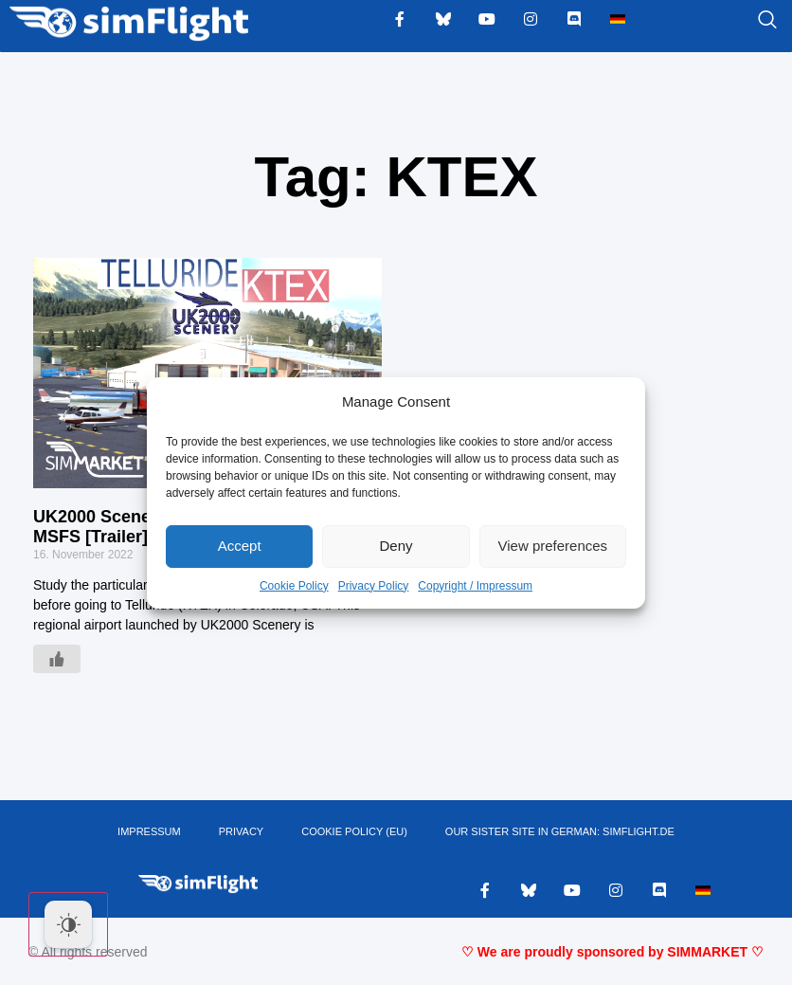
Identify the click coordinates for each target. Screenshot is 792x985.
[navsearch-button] (744, 21)
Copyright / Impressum (475, 586)
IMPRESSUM (149, 831)
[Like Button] (57, 659)
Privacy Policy (373, 586)
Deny (395, 546)
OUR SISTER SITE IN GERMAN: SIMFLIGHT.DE (560, 831)
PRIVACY (241, 831)
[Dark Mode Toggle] (68, 924)
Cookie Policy (294, 586)
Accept (239, 546)
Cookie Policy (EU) (354, 831)
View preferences (553, 546)
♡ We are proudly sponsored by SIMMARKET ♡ (612, 951)
